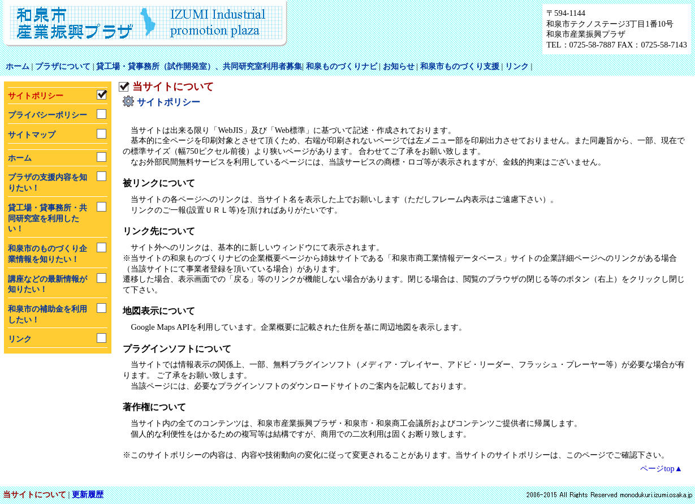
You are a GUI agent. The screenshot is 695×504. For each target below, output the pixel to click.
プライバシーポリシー (47, 114)
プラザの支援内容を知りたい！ (47, 182)
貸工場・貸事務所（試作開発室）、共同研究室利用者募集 (199, 66)
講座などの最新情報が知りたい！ (47, 284)
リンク (517, 66)
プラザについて (62, 66)
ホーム (17, 66)
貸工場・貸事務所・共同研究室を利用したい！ (47, 218)
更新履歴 (87, 494)
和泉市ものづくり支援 (459, 66)
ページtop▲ (661, 468)
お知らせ (399, 66)
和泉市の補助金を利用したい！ (47, 314)
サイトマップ (31, 134)
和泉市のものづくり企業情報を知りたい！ (47, 254)
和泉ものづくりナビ (341, 66)
